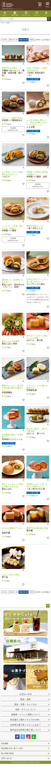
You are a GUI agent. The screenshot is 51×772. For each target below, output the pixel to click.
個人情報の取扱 (7, 753)
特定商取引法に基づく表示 (12, 748)
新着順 (31, 40)
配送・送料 (25, 699)
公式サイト (5, 13)
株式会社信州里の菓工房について (25, 730)
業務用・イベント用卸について (25, 714)
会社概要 (4, 743)
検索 (49, 19)
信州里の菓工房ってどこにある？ (25, 725)
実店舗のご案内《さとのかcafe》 (25, 720)
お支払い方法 (25, 694)
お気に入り (37, 13)
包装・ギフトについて (25, 709)
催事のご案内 (14, 13)
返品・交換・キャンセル (25, 704)
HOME (3, 23)
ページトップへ (48, 606)
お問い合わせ (6, 758)
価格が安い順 (13, 40)
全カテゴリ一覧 (26, 13)
